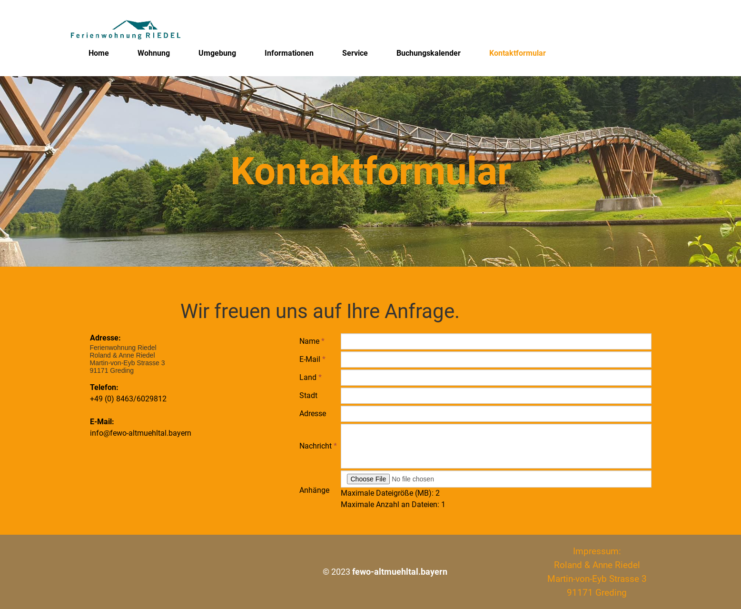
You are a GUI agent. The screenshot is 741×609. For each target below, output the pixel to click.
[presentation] (413, 530)
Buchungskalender (428, 53)
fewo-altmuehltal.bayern (399, 572)
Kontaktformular (517, 53)
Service (355, 53)
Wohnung (154, 53)
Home (99, 53)
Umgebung (217, 53)
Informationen (289, 53)
